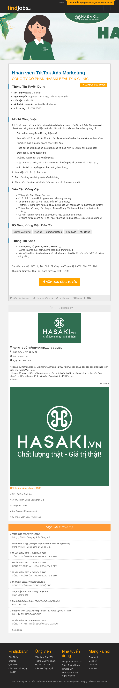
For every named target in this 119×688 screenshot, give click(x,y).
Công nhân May (19, 505)
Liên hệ (12, 672)
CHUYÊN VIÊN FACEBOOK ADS (28, 582)
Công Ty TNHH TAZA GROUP (26, 614)
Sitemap (12, 661)
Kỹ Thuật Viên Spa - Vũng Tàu (26, 517)
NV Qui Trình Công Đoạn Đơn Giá (28, 500)
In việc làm (62, 298)
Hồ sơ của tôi (42, 664)
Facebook (93, 657)
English (61, 2)
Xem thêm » (103, 384)
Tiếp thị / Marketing (38, 96)
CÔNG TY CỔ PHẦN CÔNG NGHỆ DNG (32, 585)
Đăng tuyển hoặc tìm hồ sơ (90, 2)
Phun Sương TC (20, 595)
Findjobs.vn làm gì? (72, 661)
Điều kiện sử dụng (18, 668)
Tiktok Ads (71, 232)
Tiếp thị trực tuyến (58, 96)
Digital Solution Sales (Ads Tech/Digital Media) (36, 601)
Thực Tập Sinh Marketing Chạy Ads (30, 591)
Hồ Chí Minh (34, 92)
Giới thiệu (13, 657)
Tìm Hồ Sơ (67, 669)
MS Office (85, 232)
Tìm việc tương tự (43, 298)
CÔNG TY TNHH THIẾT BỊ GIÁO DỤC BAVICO (35, 624)
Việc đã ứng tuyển (44, 668)
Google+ (93, 661)
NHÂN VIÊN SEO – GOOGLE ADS (29, 553)
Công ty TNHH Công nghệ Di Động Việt (31, 537)
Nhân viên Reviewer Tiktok (26, 534)
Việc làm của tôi (44, 657)
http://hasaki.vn (20, 356)
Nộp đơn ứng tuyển (93, 85)
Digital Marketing (22, 232)
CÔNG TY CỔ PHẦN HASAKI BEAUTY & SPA (34, 556)
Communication (54, 232)
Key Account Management (24, 511)
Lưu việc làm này (20, 298)
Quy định (13, 664)
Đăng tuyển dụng (71, 665)
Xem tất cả (17, 630)
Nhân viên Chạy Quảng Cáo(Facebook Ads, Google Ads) (41, 543)
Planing (38, 232)
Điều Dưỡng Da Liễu (22, 494)
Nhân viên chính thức (46, 104)
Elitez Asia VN (19, 604)
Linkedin (93, 664)
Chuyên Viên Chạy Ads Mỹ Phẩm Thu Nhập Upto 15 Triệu (41, 610)
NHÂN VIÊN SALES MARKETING (29, 620)
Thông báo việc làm (45, 661)
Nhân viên (29, 100)
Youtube (93, 668)
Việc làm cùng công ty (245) (25, 488)
